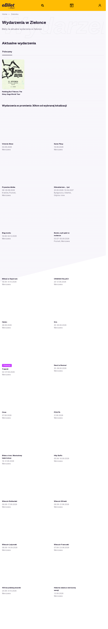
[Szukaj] (43, 5)
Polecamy (7, 51)
